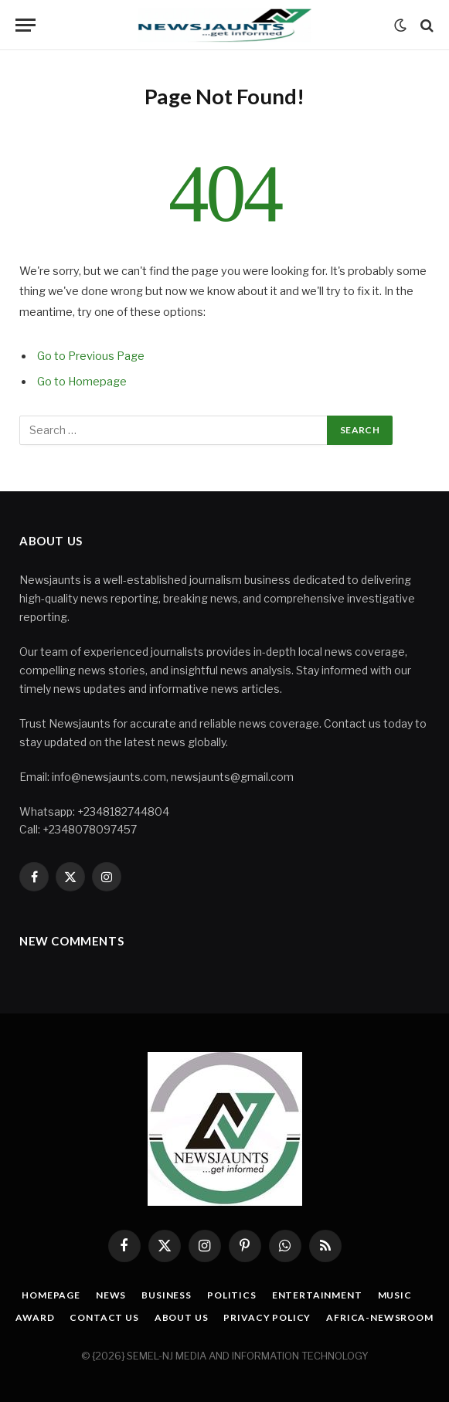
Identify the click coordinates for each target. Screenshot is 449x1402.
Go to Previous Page (91, 356)
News (111, 1295)
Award (34, 1317)
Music (395, 1295)
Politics (232, 1295)
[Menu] (25, 25)
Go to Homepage (82, 382)
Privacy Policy (267, 1317)
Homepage (51, 1295)
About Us (182, 1317)
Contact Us (104, 1317)
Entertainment (317, 1295)
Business (166, 1295)
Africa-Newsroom (380, 1317)
